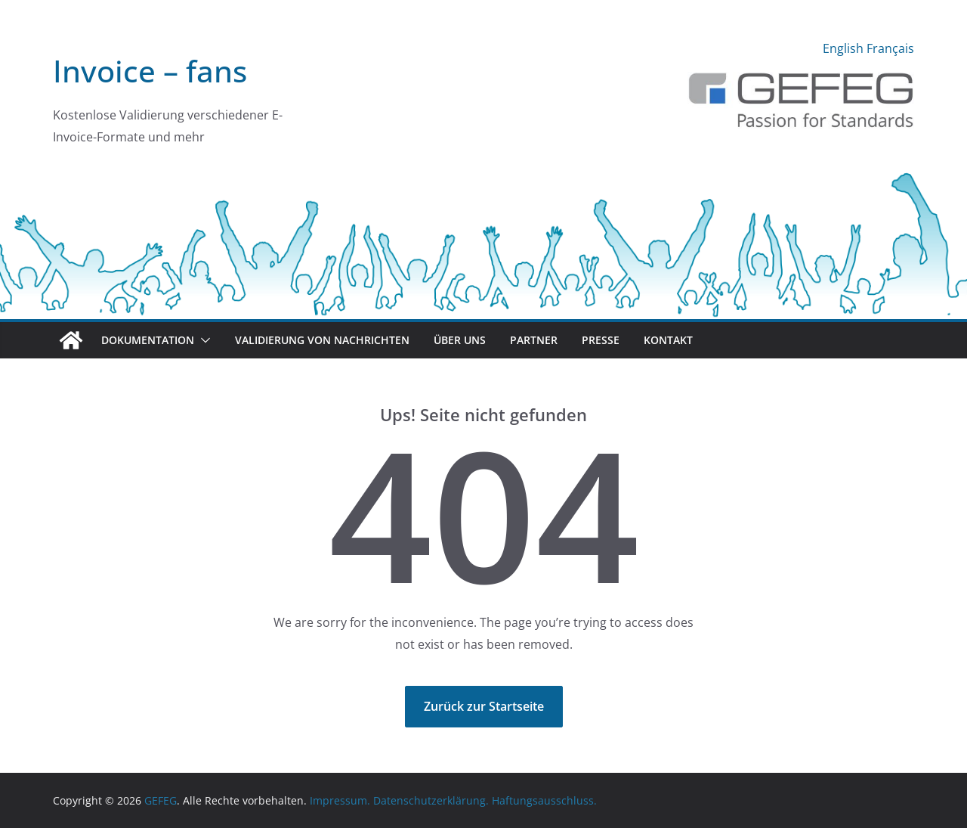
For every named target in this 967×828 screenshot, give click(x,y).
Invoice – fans (150, 70)
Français (890, 48)
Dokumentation (147, 340)
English (843, 48)
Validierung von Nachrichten (322, 340)
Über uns (460, 340)
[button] (202, 340)
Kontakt (668, 340)
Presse (600, 340)
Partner (534, 340)
